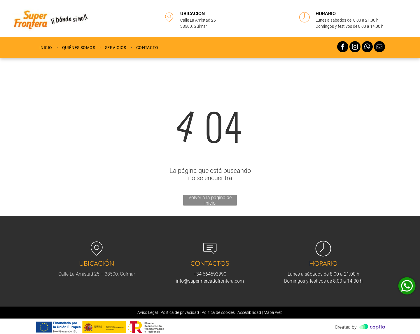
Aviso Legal (147, 312)
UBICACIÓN (192, 13)
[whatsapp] (367, 47)
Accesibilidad (249, 312)
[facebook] (342, 47)
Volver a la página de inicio (210, 200)
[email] (379, 47)
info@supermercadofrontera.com (210, 281)
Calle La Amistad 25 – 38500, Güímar (96, 274)
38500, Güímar (193, 26)
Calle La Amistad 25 (198, 20)
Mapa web (273, 312)
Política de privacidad (179, 312)
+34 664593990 (210, 274)
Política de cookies (218, 312)
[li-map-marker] (169, 23)
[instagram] (354, 47)
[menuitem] (46, 47)
